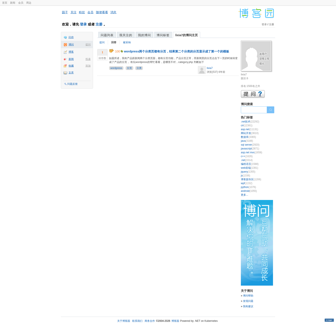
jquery (248, 171)
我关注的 (125, 35)
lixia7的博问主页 (186, 35)
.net (247, 160)
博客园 (175, 320)
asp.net (249, 129)
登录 (83, 24)
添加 (88, 65)
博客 (71, 51)
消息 (113, 12)
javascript (250, 148)
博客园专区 (251, 179)
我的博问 (144, 35)
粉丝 (82, 12)
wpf (246, 183)
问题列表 (107, 35)
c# (246, 125)
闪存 (71, 37)
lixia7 (210, 68)
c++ (247, 156)
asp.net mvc (251, 152)
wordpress (116, 68)
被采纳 (127, 42)
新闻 (12, 2)
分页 (129, 68)
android (249, 190)
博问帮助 (248, 295)
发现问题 (248, 301)
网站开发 (250, 133)
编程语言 (250, 163)
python (248, 187)
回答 (113, 42)
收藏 (71, 65)
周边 (28, 2)
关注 (73, 12)
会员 (20, 2)
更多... (244, 194)
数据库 (248, 137)
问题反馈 (72, 83)
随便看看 (102, 12)
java (247, 140)
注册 (99, 24)
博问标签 (163, 35)
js (245, 175)
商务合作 (150, 320)
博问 (71, 44)
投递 (88, 59)
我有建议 (248, 306)
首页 (4, 2)
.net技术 (250, 121)
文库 (71, 72)
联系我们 (137, 320)
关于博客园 (123, 320)
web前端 (249, 167)
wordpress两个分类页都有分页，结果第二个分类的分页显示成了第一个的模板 (176, 51)
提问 (88, 44)
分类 (139, 68)
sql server (250, 144)
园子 (65, 12)
